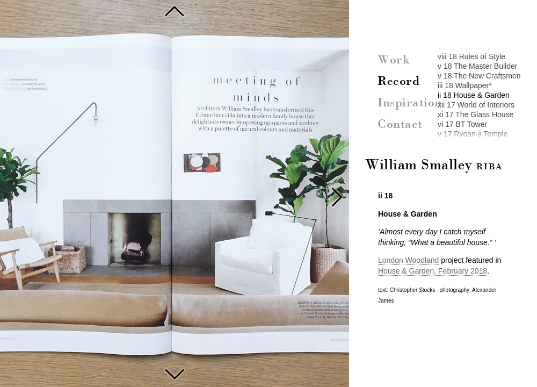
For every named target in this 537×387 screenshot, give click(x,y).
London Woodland (408, 260)
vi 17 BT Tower (462, 124)
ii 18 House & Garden (474, 95)
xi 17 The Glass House (475, 114)
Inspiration (410, 103)
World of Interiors (174, 373)
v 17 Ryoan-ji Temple (472, 134)
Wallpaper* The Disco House (174, 11)
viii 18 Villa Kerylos (469, 47)
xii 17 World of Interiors (476, 105)
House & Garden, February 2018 (432, 271)
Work (394, 60)
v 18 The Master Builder (477, 66)
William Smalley (434, 165)
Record (398, 81)
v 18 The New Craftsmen (479, 76)
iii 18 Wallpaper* (465, 85)
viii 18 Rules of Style (471, 56)
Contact (400, 124)
